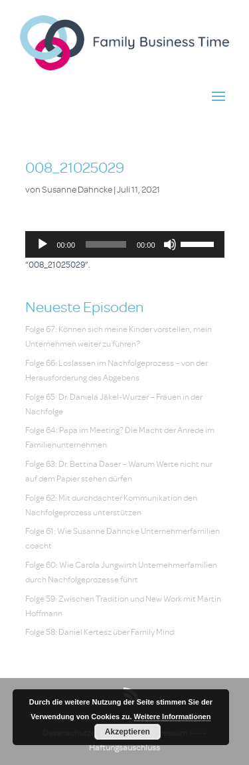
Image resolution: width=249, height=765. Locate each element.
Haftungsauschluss (124, 747)
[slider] (106, 244)
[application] (124, 244)
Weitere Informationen (172, 717)
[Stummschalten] (170, 244)
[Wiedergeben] (42, 244)
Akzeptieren (127, 731)
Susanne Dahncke (77, 190)
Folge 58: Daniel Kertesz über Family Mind (99, 632)
